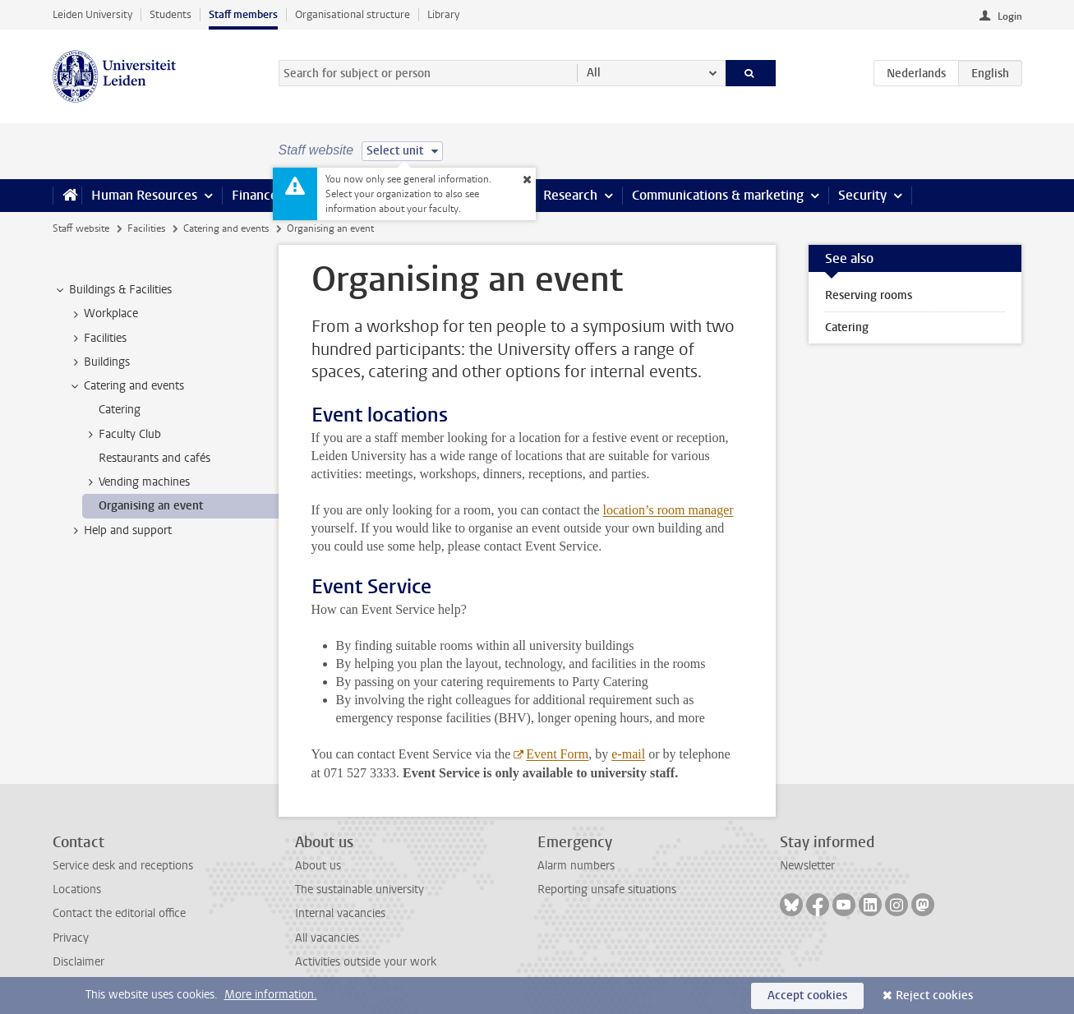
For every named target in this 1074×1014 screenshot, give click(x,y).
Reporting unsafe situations (606, 889)
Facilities (146, 228)
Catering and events (226, 228)
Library (443, 14)
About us (318, 865)
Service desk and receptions (123, 865)
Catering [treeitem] (120, 409)
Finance (255, 195)
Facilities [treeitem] (97, 338)
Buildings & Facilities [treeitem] (112, 290)
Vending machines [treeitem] (136, 482)
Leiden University (92, 14)
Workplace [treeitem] (103, 314)
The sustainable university (359, 889)
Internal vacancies (340, 913)
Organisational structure (352, 14)
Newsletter (807, 865)
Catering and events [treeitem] (126, 386)
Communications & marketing (718, 195)
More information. (270, 994)
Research (570, 195)
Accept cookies (807, 995)
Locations (77, 889)
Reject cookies (934, 995)
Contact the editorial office (119, 913)
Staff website (81, 228)
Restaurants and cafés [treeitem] (154, 458)
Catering (847, 327)
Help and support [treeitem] (120, 531)
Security (862, 195)
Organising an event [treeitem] (151, 506)
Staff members (243, 14)
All (594, 73)
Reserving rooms (868, 295)
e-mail (628, 754)
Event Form (557, 754)
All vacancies (327, 938)
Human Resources (144, 195)
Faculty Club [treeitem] (122, 434)
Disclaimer (78, 962)
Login (1010, 16)
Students (170, 14)
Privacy (71, 938)
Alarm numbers (576, 865)
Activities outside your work (365, 962)
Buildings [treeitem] (99, 362)
